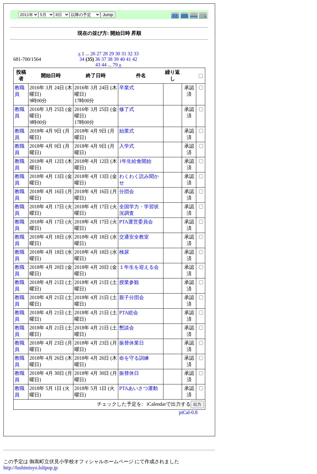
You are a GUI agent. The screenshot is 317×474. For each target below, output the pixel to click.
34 (82, 59)
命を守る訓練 (134, 358)
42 (134, 59)
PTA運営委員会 (136, 221)
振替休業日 (131, 342)
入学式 (126, 146)
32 (130, 53)
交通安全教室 (134, 236)
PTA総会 (128, 312)
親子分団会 (131, 297)
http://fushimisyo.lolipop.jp (30, 467)
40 (122, 59)
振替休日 (129, 373)
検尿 (124, 252)
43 (97, 64)
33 (136, 53)
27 (99, 53)
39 (116, 59)
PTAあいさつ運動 (138, 388)
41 (128, 59)
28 (105, 53)
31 (123, 53)
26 (92, 53)
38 (109, 59)
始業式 (126, 130)
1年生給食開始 (135, 161)
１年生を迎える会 (139, 267)
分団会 (126, 191)
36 (97, 59)
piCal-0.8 (188, 412)
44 (104, 64)
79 (115, 64)
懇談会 (126, 327)
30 (117, 53)
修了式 (126, 109)
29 (111, 53)
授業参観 (129, 282)
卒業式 (126, 87)
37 (103, 59)
